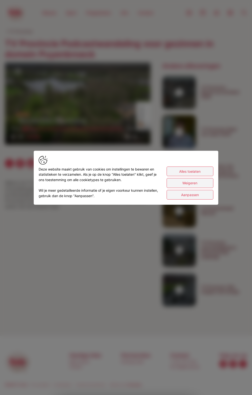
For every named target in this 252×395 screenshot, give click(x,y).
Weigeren (189, 184)
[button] (78, 104)
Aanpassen (190, 195)
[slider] (74, 129)
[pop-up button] (135, 137)
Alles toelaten (190, 172)
